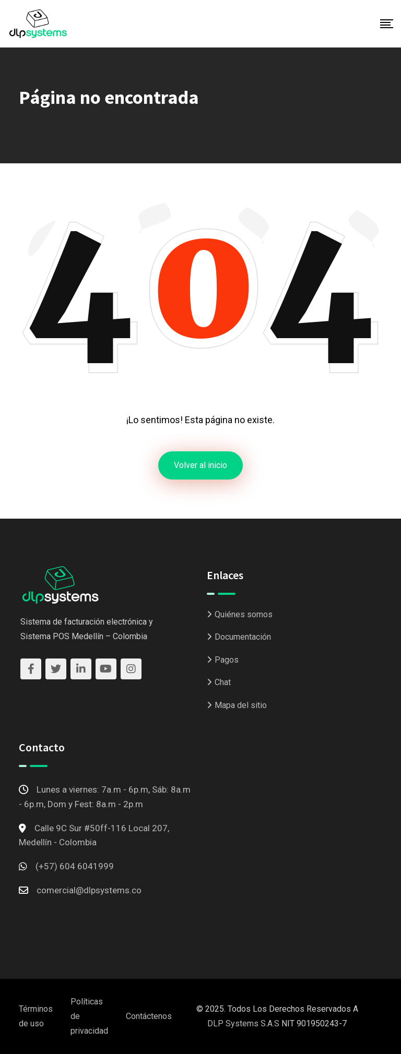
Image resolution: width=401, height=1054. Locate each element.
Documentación (243, 637)
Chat (223, 682)
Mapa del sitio (241, 705)
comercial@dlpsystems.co (89, 890)
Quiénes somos (244, 614)
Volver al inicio (200, 465)
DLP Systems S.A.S (243, 1023)
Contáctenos (149, 1016)
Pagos (227, 660)
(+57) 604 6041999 (75, 866)
